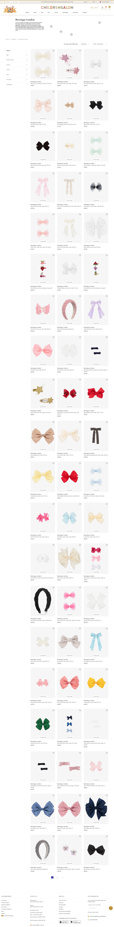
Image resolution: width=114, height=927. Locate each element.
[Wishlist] (105, 8)
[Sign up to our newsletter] (111, 899)
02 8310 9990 (38, 904)
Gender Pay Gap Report (65, 902)
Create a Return (5, 894)
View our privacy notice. (93, 903)
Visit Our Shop (62, 891)
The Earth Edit (93, 911)
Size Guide (4, 898)
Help (2, 902)
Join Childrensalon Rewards (97, 907)
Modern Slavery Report (64, 904)
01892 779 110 (35, 901)
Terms (48, 921)
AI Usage (61, 921)
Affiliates (61, 900)
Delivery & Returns (5, 896)
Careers (61, 898)
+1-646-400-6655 (37, 906)
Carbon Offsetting (7, 907)
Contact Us (4, 891)
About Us (61, 894)
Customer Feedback (6, 900)
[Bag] (109, 8)
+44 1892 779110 (41, 908)
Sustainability (62, 896)
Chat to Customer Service (36, 892)
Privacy (55, 921)
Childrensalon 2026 (29, 921)
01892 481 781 (41, 911)
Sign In (16, 2)
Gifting (3, 904)
